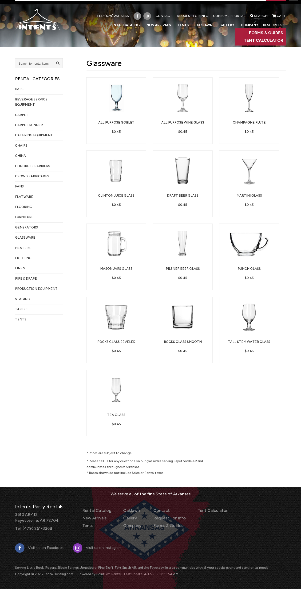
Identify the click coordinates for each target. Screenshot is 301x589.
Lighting (23, 258)
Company (249, 21)
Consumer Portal (229, 12)
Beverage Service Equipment (31, 102)
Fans (19, 186)
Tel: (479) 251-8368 (32, 527)
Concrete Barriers (32, 166)
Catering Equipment (34, 135)
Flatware (24, 197)
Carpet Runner (29, 125)
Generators (26, 227)
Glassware (25, 238)
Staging (22, 299)
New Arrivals (167, 21)
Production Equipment (36, 289)
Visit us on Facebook (39, 546)
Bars (19, 89)
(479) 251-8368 (116, 12)
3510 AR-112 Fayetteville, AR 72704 (35, 517)
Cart (279, 12)
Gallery (229, 21)
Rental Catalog (135, 21)
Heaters (23, 248)
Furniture (24, 217)
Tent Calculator (204, 510)
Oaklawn (208, 21)
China (20, 156)
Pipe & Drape (26, 279)
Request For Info (192, 12)
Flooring (23, 207)
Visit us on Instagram (97, 546)
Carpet (21, 115)
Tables (21, 309)
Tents (189, 21)
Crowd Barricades (32, 176)
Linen (20, 268)
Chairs (21, 146)
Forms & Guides (162, 524)
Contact (164, 12)
